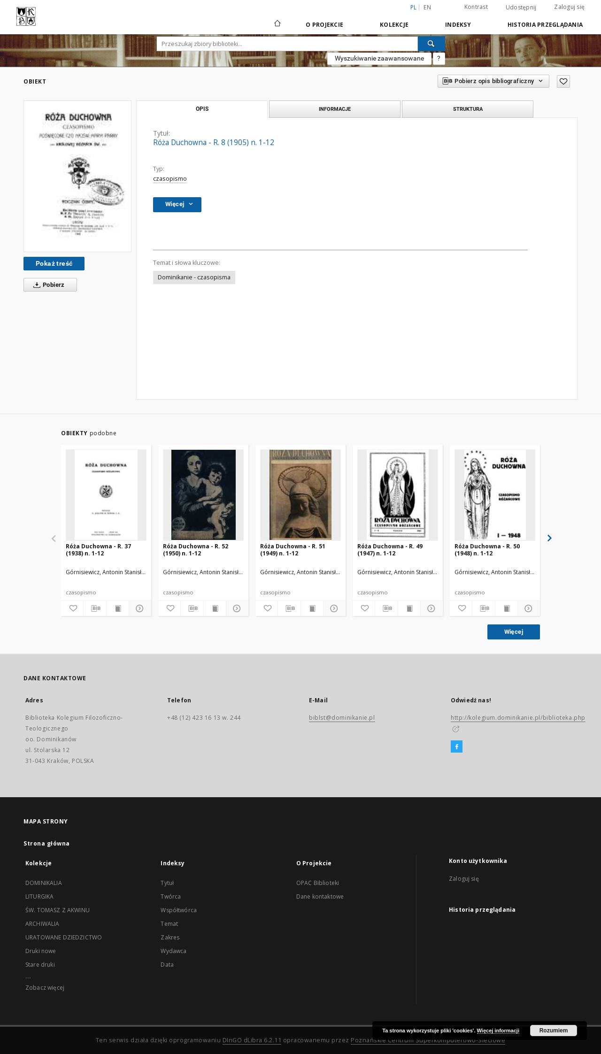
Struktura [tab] (468, 109)
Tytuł (167, 883)
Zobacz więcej (44, 988)
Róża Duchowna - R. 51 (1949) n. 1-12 (292, 549)
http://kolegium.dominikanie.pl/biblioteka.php (518, 718)
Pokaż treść (54, 263)
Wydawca (173, 951)
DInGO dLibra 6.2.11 (252, 1040)
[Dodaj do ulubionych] (563, 81)
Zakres (170, 937)
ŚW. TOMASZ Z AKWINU (57, 910)
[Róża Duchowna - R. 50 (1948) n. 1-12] (495, 495)
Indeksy (458, 25)
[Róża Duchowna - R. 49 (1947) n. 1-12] (398, 495)
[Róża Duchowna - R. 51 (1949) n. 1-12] (300, 495)
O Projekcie (324, 25)
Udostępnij (521, 7)
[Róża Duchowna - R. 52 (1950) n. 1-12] (203, 495)
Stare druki (40, 965)
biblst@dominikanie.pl (342, 718)
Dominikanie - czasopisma (194, 277)
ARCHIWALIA (42, 924)
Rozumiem (553, 1030)
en (427, 7)
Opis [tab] (202, 109)
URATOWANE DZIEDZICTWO (63, 937)
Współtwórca (179, 910)
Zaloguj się (569, 7)
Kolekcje (394, 25)
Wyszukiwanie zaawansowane (379, 58)
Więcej (513, 631)
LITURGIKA (39, 896)
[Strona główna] (276, 24)
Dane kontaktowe (320, 896)
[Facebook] (456, 747)
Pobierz (47, 285)
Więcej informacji (498, 1030)
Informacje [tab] (335, 109)
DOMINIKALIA (43, 883)
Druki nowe (40, 951)
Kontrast (476, 7)
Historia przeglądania (545, 25)
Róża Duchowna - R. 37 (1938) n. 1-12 (98, 549)
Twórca (171, 896)
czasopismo (170, 179)
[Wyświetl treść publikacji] (118, 608)
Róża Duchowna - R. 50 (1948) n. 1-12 (487, 549)
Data (167, 965)
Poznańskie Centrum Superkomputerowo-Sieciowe (428, 1040)
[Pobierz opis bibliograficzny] (95, 608)
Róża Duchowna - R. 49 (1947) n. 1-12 (390, 549)
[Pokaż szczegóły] (139, 608)
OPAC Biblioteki (317, 883)
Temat (169, 924)
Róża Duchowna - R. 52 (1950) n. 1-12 (195, 549)
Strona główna (46, 843)
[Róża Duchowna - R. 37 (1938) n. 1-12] (106, 495)
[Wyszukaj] (431, 43)
